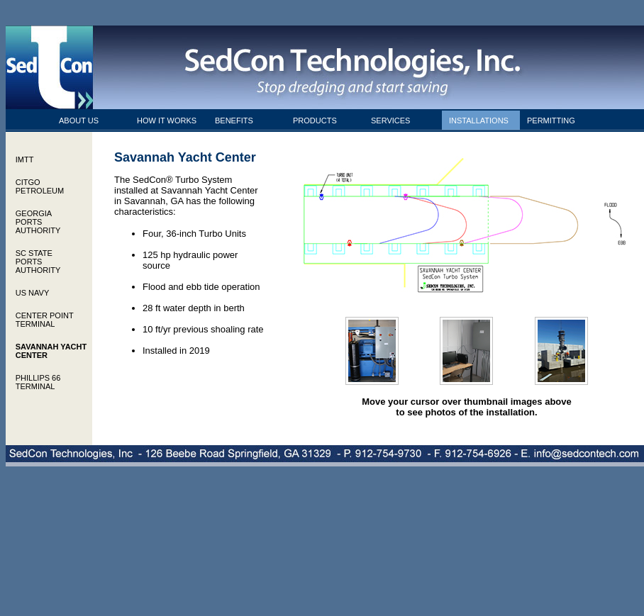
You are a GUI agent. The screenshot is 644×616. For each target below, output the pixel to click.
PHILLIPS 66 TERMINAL (38, 382)
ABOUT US (79, 120)
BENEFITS (234, 120)
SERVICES (390, 120)
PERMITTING (551, 120)
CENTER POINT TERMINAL (45, 319)
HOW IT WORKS (166, 120)
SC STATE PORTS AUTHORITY (38, 261)
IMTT (25, 159)
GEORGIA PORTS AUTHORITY (38, 222)
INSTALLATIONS (479, 120)
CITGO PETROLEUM (40, 186)
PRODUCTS (315, 120)
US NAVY (32, 293)
